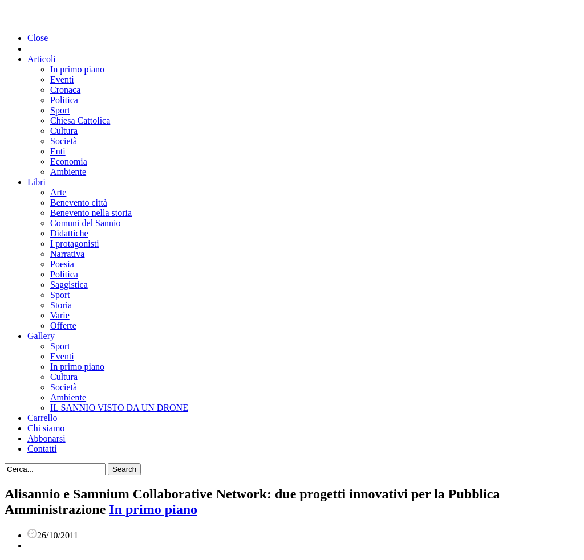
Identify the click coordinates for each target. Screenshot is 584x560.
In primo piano (77, 69)
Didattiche (69, 233)
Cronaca (65, 90)
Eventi (62, 79)
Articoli (41, 59)
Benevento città (78, 202)
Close (37, 38)
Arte (58, 192)
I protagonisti (74, 243)
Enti (58, 151)
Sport (60, 110)
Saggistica (69, 284)
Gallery (41, 336)
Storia (61, 305)
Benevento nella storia (91, 213)
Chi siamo (45, 428)
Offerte (63, 325)
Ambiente (68, 172)
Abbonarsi (46, 438)
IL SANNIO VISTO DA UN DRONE (119, 407)
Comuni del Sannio (85, 223)
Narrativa (67, 254)
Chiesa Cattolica (80, 120)
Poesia (62, 264)
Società (63, 141)
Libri (36, 182)
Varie (60, 315)
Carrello (42, 418)
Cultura (64, 131)
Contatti (42, 448)
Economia (68, 161)
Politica (64, 100)
